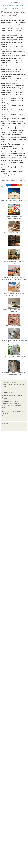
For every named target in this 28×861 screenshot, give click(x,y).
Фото (21, 8)
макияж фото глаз (18, 178)
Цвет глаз (7, 8)
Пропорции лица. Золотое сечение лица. (13, 401)
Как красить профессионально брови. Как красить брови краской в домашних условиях (13, 396)
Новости (11, 5)
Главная (5, 5)
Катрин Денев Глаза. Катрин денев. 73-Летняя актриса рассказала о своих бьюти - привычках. (14, 411)
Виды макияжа (20, 5)
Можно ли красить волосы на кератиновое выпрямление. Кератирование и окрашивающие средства (13, 390)
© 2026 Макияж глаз (5, 423)
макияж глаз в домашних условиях (12, 180)
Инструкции (14, 8)
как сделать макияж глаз (9, 178)
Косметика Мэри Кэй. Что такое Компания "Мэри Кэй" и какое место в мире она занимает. (13, 405)
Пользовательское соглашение (11, 425)
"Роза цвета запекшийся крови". (10, 415)
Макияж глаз (14, 3)
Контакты (3, 425)
